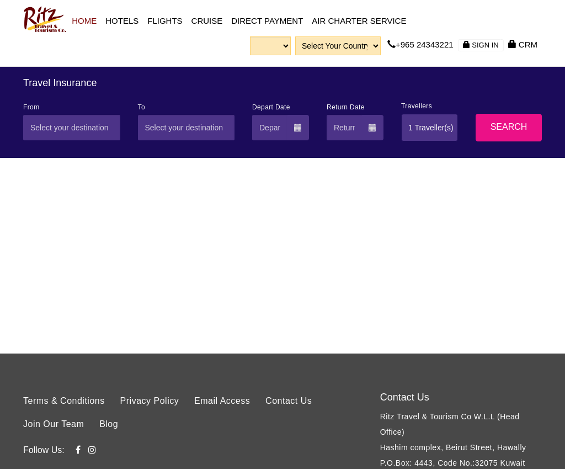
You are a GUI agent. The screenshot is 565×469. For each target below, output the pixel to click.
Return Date (346, 107)
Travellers (416, 106)
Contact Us (288, 400)
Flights (164, 20)
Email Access (222, 400)
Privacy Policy (149, 400)
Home (84, 20)
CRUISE (207, 20)
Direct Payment (267, 20)
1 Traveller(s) (431, 127)
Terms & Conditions (64, 400)
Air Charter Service (359, 20)
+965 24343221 (420, 44)
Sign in (481, 45)
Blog (108, 424)
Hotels (121, 20)
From (31, 107)
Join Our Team (53, 424)
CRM (522, 44)
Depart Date (271, 107)
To (141, 107)
